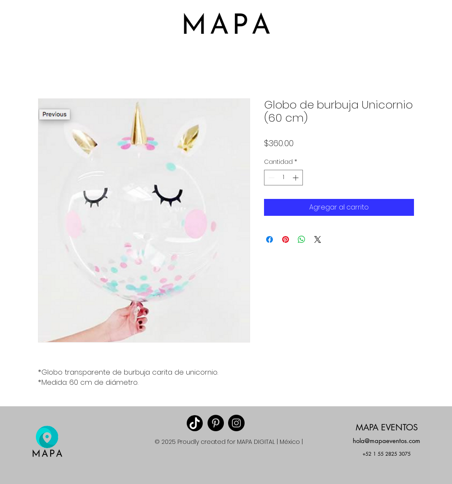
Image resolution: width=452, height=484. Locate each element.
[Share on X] (318, 239)
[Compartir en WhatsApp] (302, 239)
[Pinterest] (215, 423)
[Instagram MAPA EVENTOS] (236, 423)
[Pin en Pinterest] (285, 239)
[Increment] (296, 177)
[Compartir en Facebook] (269, 239)
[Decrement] (270, 177)
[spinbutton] (283, 177)
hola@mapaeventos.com (386, 441)
